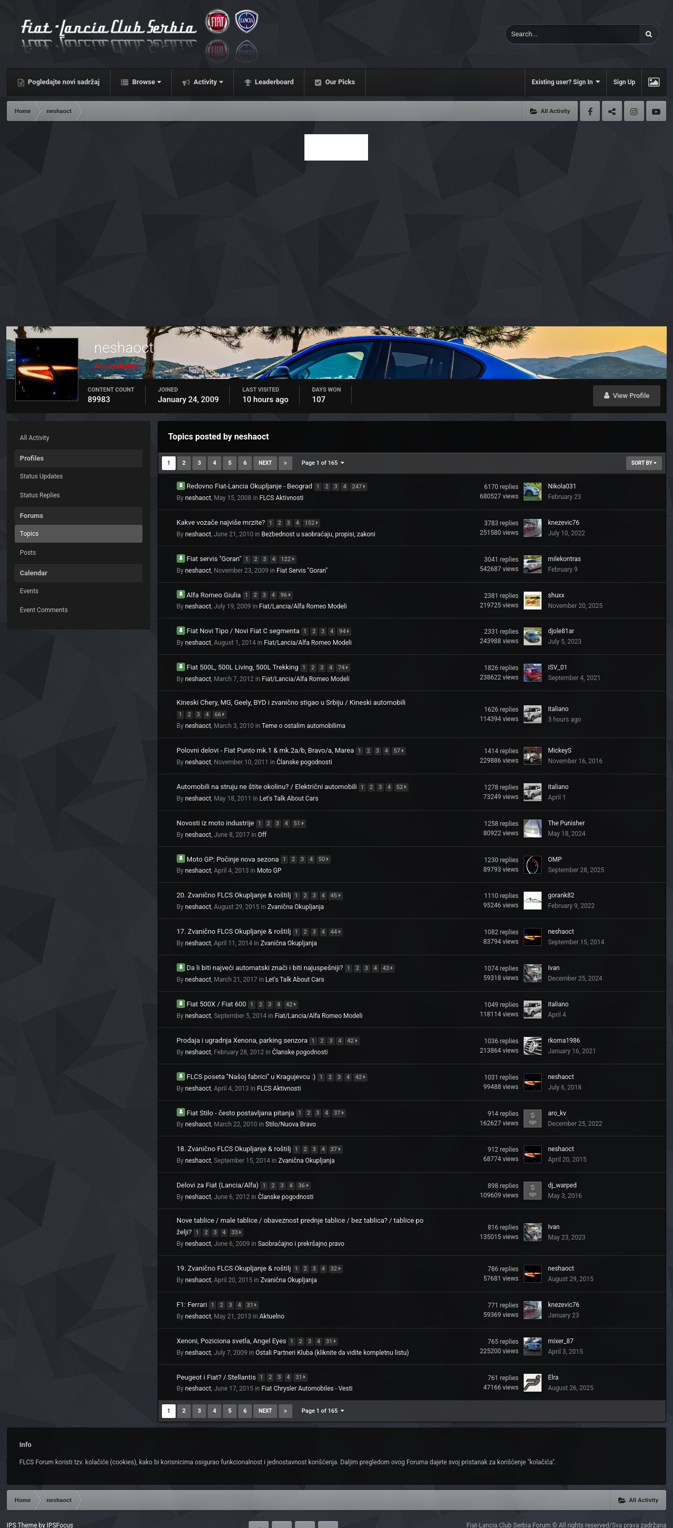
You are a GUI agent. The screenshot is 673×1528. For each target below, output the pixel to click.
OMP (555, 849)
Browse (145, 82)
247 (361, 485)
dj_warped (562, 1166)
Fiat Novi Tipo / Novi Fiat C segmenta (244, 626)
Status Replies (40, 495)
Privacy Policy (60, 1512)
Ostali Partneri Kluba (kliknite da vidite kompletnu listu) (332, 1329)
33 (239, 1212)
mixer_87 (561, 1318)
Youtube (656, 111)
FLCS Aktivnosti (282, 497)
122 (290, 556)
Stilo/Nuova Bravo (291, 1107)
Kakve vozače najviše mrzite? (222, 520)
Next (265, 463)
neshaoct (198, 497)
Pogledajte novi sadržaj (63, 82)
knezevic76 (563, 521)
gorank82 (561, 884)
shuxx (556, 591)
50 (326, 848)
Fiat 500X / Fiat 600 (217, 989)
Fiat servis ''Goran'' (215, 556)
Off (262, 824)
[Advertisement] (336, 240)
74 (346, 661)
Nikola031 (562, 486)
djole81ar (561, 627)
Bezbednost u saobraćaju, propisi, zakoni (318, 532)
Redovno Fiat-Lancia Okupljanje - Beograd (250, 485)
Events (29, 591)
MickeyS (560, 743)
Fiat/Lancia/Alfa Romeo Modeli (303, 602)
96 (288, 591)
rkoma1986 (564, 1025)
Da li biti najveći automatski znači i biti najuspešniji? (266, 954)
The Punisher (566, 813)
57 (401, 743)
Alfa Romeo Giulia (215, 591)
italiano (558, 702)
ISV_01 (557, 662)
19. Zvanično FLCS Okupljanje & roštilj (235, 1247)
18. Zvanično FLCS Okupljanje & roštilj (235, 1130)
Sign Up (624, 82)
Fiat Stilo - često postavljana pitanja (241, 1095)
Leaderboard (273, 82)
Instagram (634, 111)
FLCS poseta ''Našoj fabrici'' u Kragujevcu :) (252, 1060)
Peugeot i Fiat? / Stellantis (217, 1352)
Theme (19, 1512)
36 (306, 1166)
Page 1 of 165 (323, 463)
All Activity (34, 438)
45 (338, 884)
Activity (207, 82)
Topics (29, 533)
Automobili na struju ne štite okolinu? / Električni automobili (268, 778)
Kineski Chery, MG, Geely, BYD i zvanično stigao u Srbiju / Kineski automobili (291, 697)
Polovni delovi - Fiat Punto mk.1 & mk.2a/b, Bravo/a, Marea (266, 742)
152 (314, 520)
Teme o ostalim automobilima (303, 719)
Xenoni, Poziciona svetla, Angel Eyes (232, 1317)
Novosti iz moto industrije (216, 813)
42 (294, 989)
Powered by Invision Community (621, 1512)
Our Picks (339, 82)
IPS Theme (22, 1501)
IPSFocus (60, 1501)
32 (338, 1247)
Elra (553, 1353)
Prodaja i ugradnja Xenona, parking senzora (243, 1024)
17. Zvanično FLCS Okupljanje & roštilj (235, 919)
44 (338, 919)
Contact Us (104, 1512)
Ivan (553, 954)
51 (301, 813)
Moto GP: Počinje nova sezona (234, 848)
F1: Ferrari (193, 1282)
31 (254, 1282)
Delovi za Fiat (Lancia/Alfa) (218, 1166)
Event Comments (44, 610)
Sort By (644, 463)
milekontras (564, 556)
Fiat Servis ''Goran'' (302, 567)
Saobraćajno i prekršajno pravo (301, 1223)
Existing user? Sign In (566, 82)
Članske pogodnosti (304, 754)
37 (341, 1095)
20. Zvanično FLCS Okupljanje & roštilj (235, 883)
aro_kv (557, 1096)
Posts (28, 552)
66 (222, 707)
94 (347, 626)
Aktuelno (272, 1293)
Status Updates (41, 476)
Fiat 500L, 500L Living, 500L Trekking (243, 661)
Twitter (612, 111)
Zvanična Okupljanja (296, 895)
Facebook (590, 111)
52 (404, 778)
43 (390, 954)
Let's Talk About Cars (289, 789)
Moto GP (269, 860)
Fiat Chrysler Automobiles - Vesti (306, 1364)
